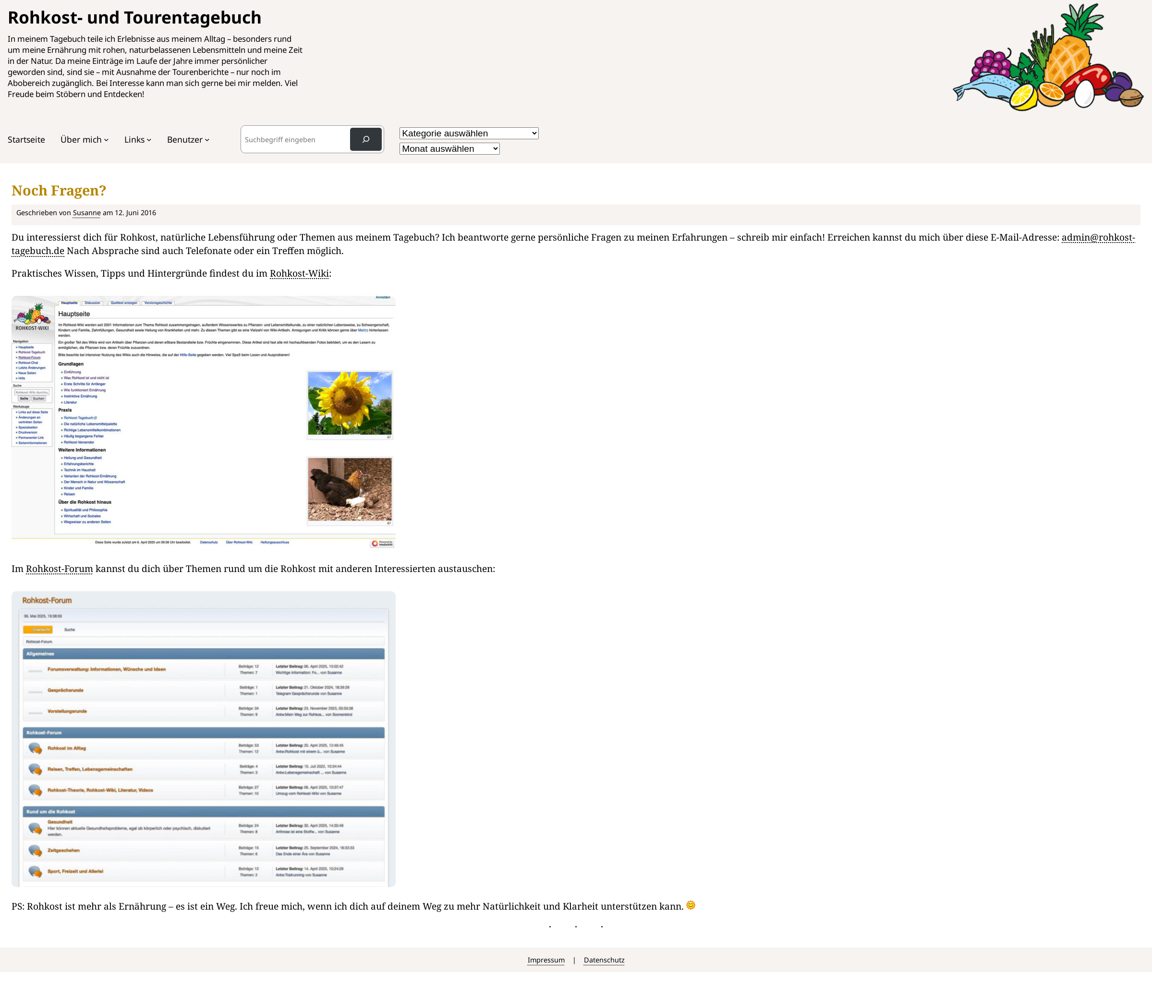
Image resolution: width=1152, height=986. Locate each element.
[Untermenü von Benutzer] (207, 139)
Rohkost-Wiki (299, 273)
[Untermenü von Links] (149, 139)
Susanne (87, 212)
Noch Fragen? (59, 190)
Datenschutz (604, 959)
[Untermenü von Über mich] (106, 139)
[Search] (366, 139)
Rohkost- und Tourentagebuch (135, 16)
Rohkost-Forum (59, 568)
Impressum (546, 959)
